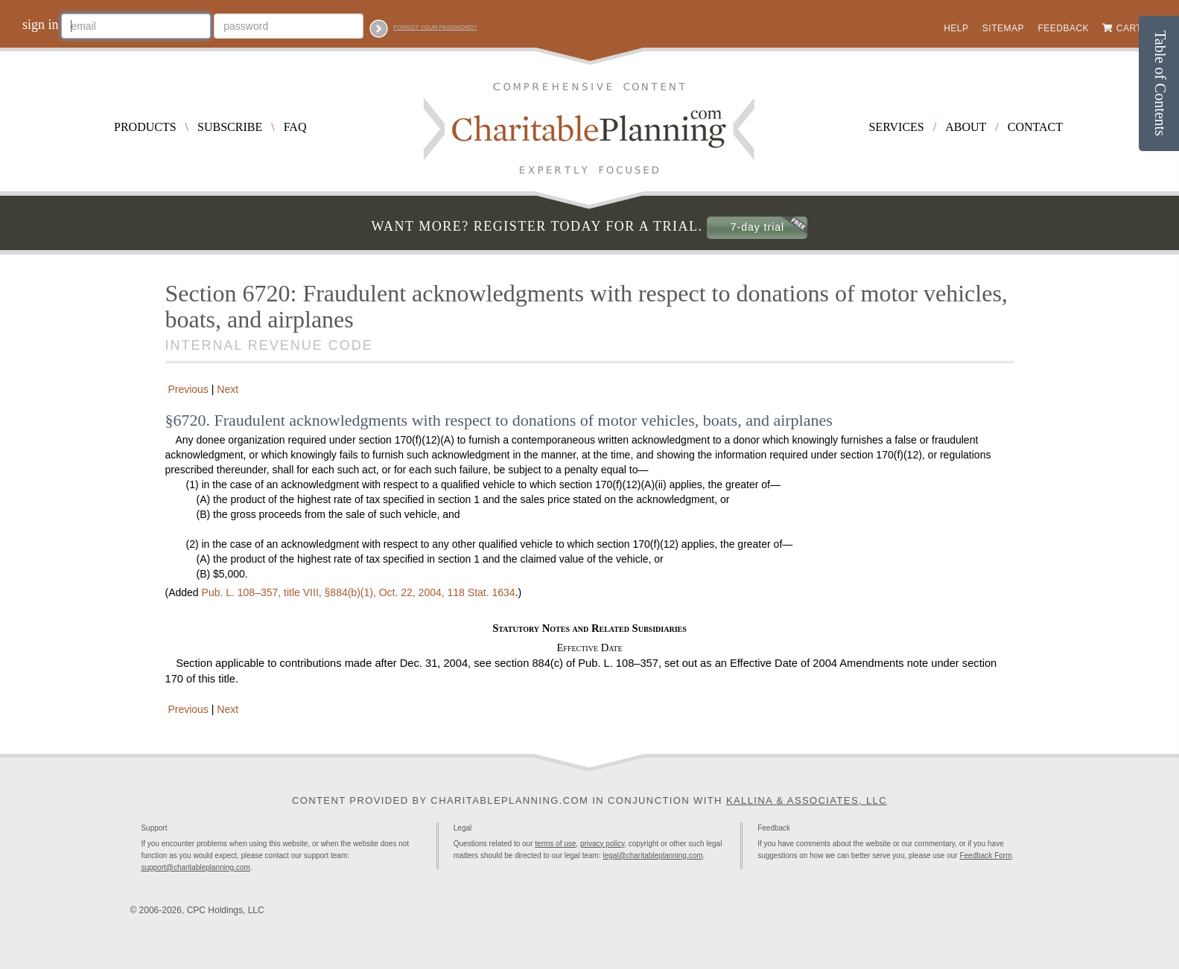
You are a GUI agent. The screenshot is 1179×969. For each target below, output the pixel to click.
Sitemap (1003, 28)
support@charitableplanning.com (195, 867)
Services (896, 127)
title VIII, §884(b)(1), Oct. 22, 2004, (358, 592)
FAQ (295, 127)
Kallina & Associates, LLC (806, 800)
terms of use (555, 844)
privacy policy (602, 844)
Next (229, 389)
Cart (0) (1136, 28)
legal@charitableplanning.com (652, 855)
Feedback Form (985, 855)
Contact (1035, 127)
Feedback (1063, 28)
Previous (187, 389)
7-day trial (757, 227)
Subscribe (229, 127)
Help (956, 28)
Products (145, 127)
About (965, 127)
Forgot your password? (435, 27)
